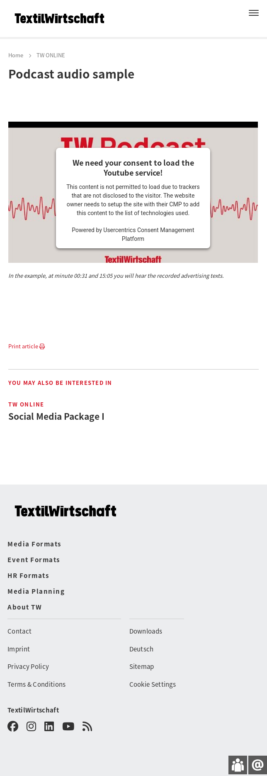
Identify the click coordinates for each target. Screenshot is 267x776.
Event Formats (33, 559)
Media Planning (36, 591)
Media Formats (34, 543)
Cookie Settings (152, 684)
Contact (19, 631)
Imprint (18, 648)
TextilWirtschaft (33, 709)
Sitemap (141, 666)
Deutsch (141, 648)
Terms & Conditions (36, 684)
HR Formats (28, 575)
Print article (26, 346)
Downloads (146, 631)
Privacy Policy (28, 666)
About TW (24, 606)
